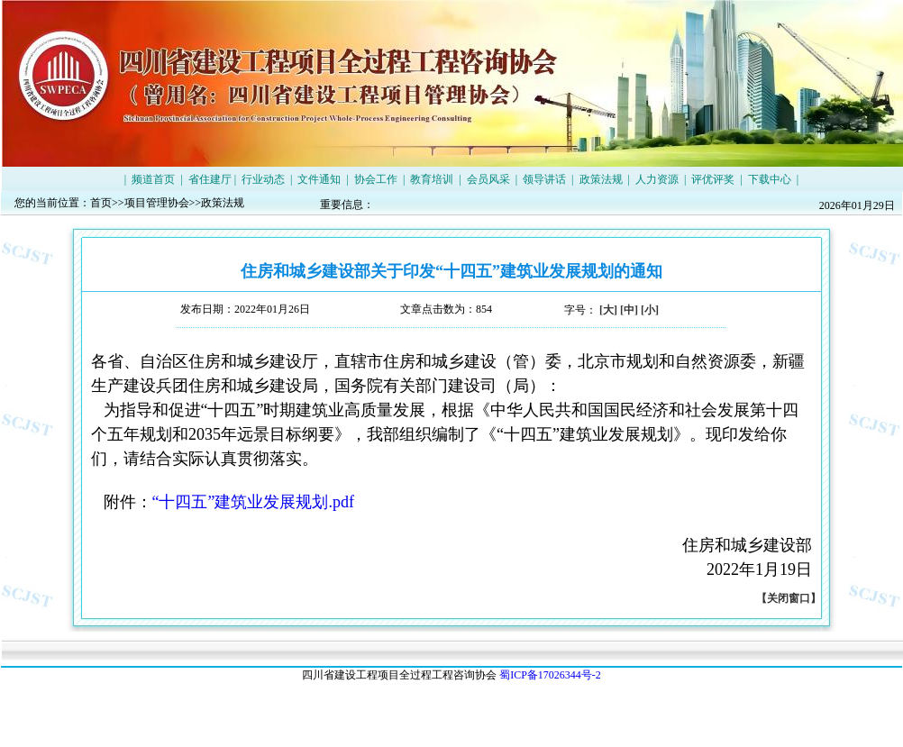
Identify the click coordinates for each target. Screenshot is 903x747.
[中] (629, 310)
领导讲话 (544, 179)
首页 (101, 202)
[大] (608, 310)
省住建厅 (210, 179)
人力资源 (657, 179)
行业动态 (263, 179)
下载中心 (769, 179)
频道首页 (153, 179)
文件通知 (319, 179)
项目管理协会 (156, 202)
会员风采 (488, 179)
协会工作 (375, 179)
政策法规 (601, 179)
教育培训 (431, 179)
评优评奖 (712, 179)
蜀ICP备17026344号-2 (550, 675)
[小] (650, 310)
